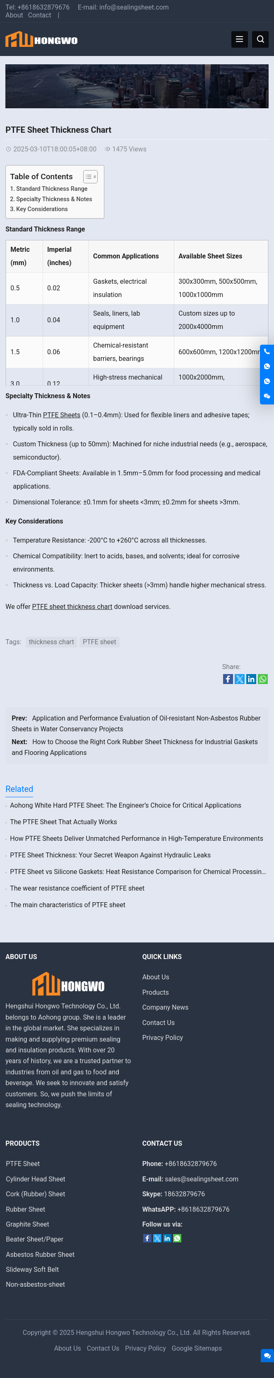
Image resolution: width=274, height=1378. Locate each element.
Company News (165, 1007)
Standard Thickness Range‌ (51, 188)
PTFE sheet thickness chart (72, 607)
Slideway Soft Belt (32, 1269)
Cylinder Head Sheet (35, 1179)
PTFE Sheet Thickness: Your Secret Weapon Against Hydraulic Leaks (110, 855)
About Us (155, 977)
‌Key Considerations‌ (42, 209)
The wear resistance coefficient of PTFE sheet (77, 888)
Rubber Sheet (25, 1209)
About (14, 15)
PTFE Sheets (61, 415)
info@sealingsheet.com (134, 7)
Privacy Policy (162, 1038)
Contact (39, 15)
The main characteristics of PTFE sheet (67, 905)
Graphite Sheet (27, 1224)
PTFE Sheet (23, 1164)
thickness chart (51, 642)
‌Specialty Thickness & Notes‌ (54, 199)
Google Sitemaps (197, 1348)
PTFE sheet (99, 642)
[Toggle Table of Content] (86, 177)
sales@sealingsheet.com (201, 1179)
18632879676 (184, 1194)
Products (155, 992)
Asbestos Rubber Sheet (40, 1255)
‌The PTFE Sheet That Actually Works (63, 822)
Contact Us (158, 1023)
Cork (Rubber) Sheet (35, 1194)
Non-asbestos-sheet (35, 1284)
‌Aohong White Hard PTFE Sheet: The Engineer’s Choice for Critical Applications (125, 805)
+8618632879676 (43, 7)
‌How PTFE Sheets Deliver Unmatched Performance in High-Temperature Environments (136, 838)
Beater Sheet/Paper (34, 1239)
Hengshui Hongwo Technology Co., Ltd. (134, 1333)
